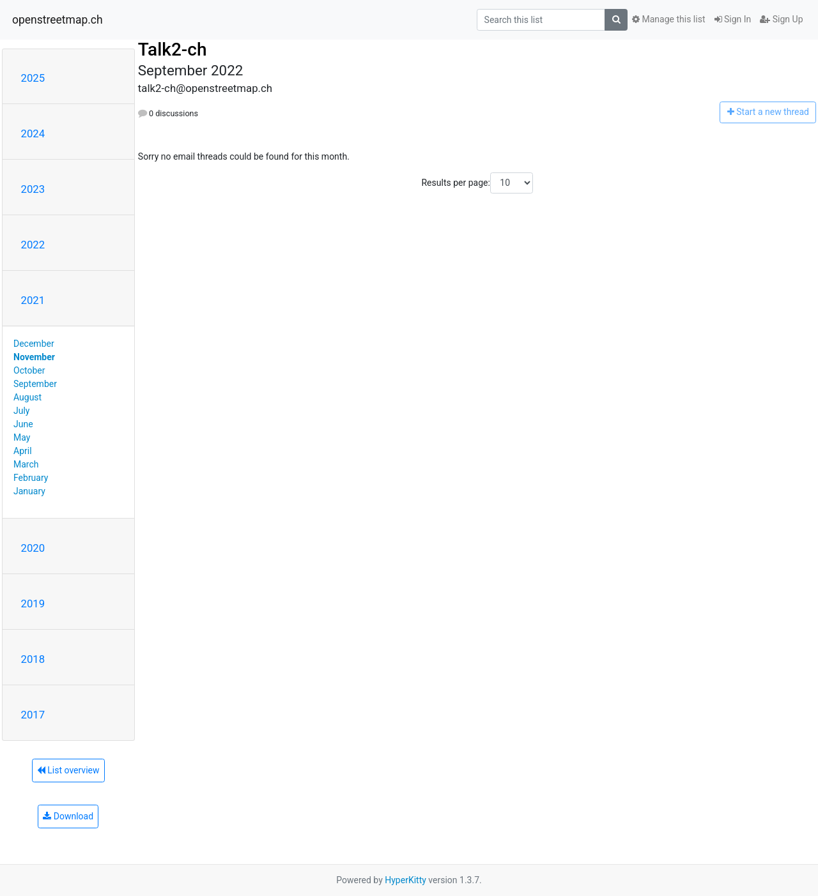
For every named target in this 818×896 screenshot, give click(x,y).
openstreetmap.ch (57, 19)
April (22, 451)
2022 (33, 244)
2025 (33, 78)
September (35, 384)
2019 (33, 603)
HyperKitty (405, 880)
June (23, 424)
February (30, 478)
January (29, 491)
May (21, 437)
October (29, 370)
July (21, 411)
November (34, 357)
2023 (33, 189)
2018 (33, 659)
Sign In (733, 19)
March (26, 464)
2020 (33, 548)
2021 (33, 300)
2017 (33, 714)
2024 (33, 133)
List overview (68, 770)
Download (68, 816)
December (33, 343)
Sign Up (781, 19)
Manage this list (668, 19)
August (27, 397)
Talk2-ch (172, 49)
